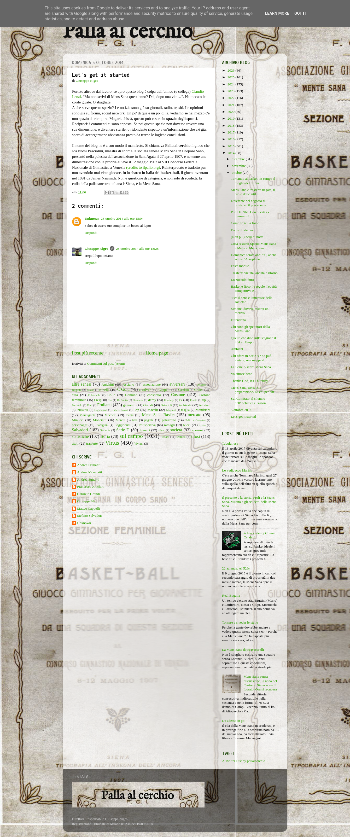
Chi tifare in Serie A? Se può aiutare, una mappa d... (251, 358)
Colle (111, 395)
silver (162, 430)
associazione (152, 384)
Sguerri (144, 430)
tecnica (181, 437)
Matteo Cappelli (88, 508)
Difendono (238, 320)
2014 (231, 153)
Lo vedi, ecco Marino (237, 470)
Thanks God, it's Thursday (249, 381)
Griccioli (166, 405)
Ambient (237, 349)
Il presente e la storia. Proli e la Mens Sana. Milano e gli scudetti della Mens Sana (249, 502)
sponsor (197, 430)
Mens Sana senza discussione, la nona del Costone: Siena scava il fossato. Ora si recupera (260, 683)
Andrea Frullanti (89, 465)
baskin (90, 389)
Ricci (187, 425)
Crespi (98, 400)
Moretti (120, 420)
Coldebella (94, 395)
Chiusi (198, 390)
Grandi (148, 405)
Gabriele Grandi (88, 494)
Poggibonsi (122, 425)
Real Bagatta (231, 595)
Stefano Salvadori (89, 516)
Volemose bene (241, 374)
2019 (231, 118)
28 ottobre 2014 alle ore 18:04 (122, 218)
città (75, 395)
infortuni (205, 405)
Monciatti (100, 420)
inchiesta (185, 405)
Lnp (136, 410)
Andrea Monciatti (89, 472)
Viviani (139, 443)
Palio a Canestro (195, 420)
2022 (231, 98)
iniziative (82, 410)
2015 (231, 146)
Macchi (152, 410)
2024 (231, 84)
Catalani (183, 390)
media (129, 415)
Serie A (105, 430)
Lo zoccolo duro (242, 280)
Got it (300, 13)
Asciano (128, 384)
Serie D (123, 430)
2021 (231, 105)
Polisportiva (147, 425)
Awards (201, 384)
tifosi (195, 436)
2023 (231, 91)
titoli (75, 443)
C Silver (145, 390)
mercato (194, 414)
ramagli (169, 425)
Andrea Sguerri (88, 479)
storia (105, 436)
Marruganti (87, 415)
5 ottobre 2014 (241, 410)
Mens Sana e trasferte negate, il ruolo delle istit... (253, 192)
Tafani (165, 437)
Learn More (277, 13)
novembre (239, 166)
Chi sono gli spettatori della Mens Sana (250, 329)
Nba (134, 420)
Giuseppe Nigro (96, 249)
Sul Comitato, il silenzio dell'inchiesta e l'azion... (250, 401)
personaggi (79, 425)
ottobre (237, 173)
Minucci (78, 420)
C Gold (123, 389)
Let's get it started (243, 417)
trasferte (92, 443)
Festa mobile (240, 266)
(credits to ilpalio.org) (143, 167)
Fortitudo (77, 405)
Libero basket (120, 409)
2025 (231, 77)
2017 (231, 132)
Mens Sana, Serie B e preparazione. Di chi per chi (252, 390)
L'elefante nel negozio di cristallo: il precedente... (250, 203)
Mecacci (110, 415)
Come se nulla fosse (245, 223)
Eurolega (169, 400)
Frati (89, 405)
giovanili (129, 405)
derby (152, 400)
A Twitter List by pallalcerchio (243, 761)
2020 (231, 112)
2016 (231, 139)
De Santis (122, 400)
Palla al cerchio (127, 32)
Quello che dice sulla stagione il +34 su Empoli (253, 340)
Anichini (108, 384)
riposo (202, 425)
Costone (178, 394)
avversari (177, 384)
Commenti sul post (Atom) (106, 363)
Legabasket (100, 409)
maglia (185, 410)
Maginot (171, 409)
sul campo (131, 436)
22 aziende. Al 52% (236, 568)
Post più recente (87, 353)
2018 (231, 125)
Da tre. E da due (242, 230)
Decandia (138, 400)
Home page (156, 353)
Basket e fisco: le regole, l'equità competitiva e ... (254, 288)
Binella (104, 390)
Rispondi (91, 233)
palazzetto (169, 420)
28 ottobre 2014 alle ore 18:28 (137, 249)
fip (204, 400)
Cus (110, 400)
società (176, 430)
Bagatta (76, 390)
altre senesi (81, 384)
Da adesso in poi (234, 721)
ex (180, 400)
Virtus (112, 443)
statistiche (80, 436)
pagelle (149, 420)
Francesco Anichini (90, 487)
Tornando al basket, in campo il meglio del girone (253, 181)
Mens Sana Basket (158, 414)
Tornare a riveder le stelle (240, 622)
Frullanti (104, 405)
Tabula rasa (230, 443)
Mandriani (203, 410)
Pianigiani (102, 425)
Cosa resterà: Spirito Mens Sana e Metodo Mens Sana (253, 246)
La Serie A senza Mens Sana (251, 367)
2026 (231, 70)
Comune (131, 395)
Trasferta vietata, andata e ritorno (254, 273)
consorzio (154, 395)
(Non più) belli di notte (247, 237)
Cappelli (165, 390)
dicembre (239, 159)
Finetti (193, 400)
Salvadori (80, 430)
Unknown (92, 218)
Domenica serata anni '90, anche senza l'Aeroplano (253, 257)
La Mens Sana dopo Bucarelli (243, 650)
